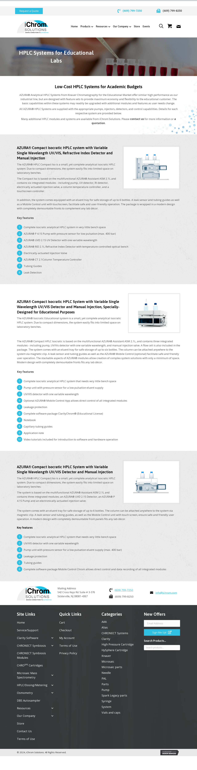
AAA (104, 615)
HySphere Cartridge (115, 644)
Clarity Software (27, 632)
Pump (105, 684)
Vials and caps (111, 706)
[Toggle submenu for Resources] (109, 20)
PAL (104, 672)
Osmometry (25, 686)
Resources (23, 702)
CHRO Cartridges (30, 659)
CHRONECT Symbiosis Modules (31, 649)
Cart (62, 616)
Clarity (106, 632)
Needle (106, 666)
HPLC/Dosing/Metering (32, 679)
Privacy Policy (68, 647)
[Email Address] (162, 617)
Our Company (26, 709)
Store (20, 717)
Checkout (65, 624)
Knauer (106, 649)
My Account (67, 632)
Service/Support (27, 624)
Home (21, 616)
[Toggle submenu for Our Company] (130, 20)
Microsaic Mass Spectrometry (27, 669)
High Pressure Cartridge (118, 638)
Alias (105, 621)
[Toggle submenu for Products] (92, 20)
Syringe (106, 695)
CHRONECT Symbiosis (31, 639)
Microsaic (108, 655)
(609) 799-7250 (132, 4)
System (106, 700)
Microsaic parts (112, 661)
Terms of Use (26, 733)
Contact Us (24, 725)
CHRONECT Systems (115, 627)
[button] (29, 5)
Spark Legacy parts (114, 689)
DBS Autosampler (28, 694)
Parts (105, 678)
